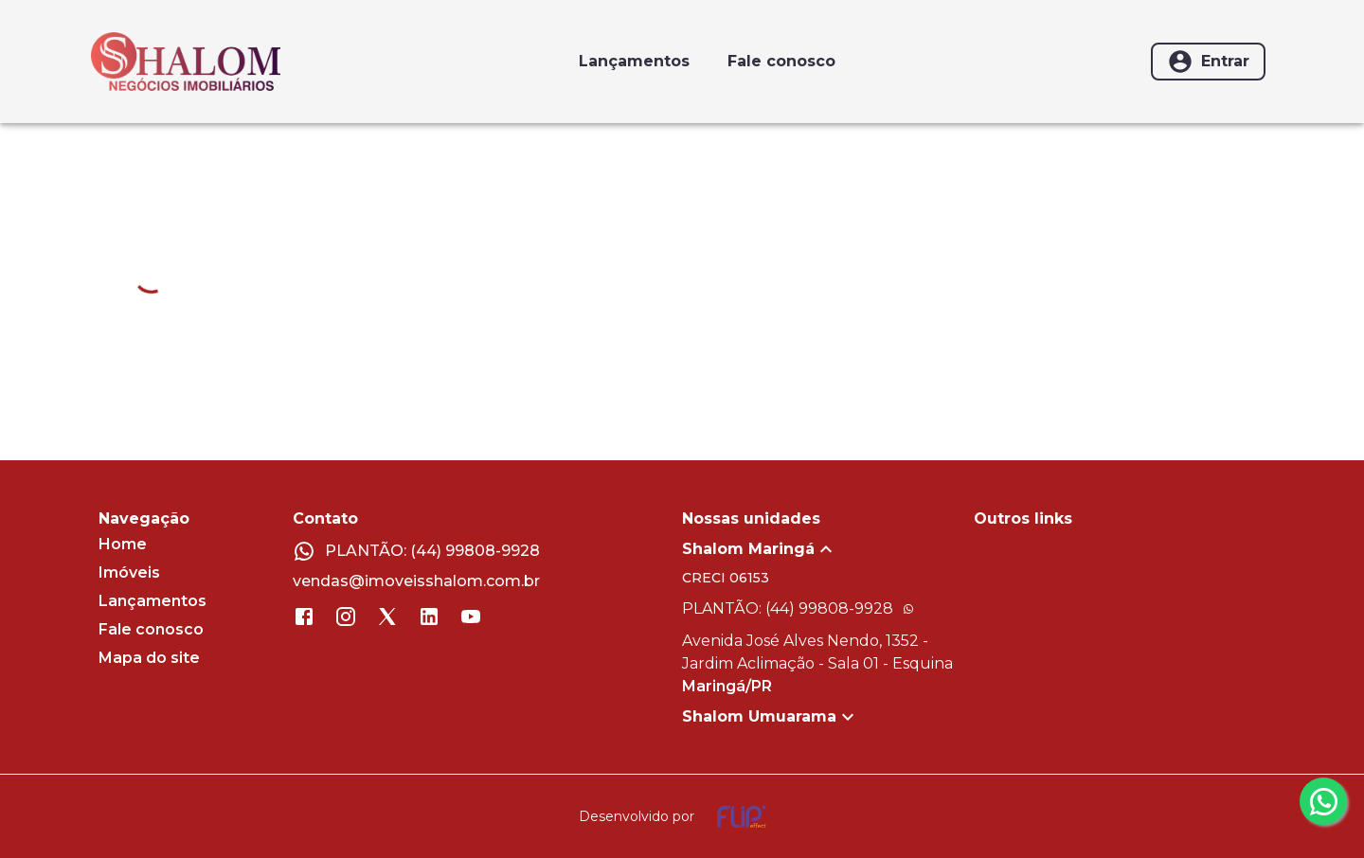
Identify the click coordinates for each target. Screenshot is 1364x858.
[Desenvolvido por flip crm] (682, 816)
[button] (828, 549)
